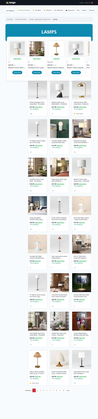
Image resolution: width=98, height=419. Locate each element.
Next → (69, 374)
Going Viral (70, 10)
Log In (81, 3)
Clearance (48, 10)
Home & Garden (21, 19)
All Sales (10, 19)
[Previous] (9, 59)
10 (63, 374)
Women (84, 10)
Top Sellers (37, 10)
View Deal (17, 72)
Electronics (92, 10)
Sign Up (88, 3)
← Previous (27, 374)
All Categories (10, 11)
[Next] (89, 59)
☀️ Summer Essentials (23, 10)
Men (78, 10)
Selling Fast (58, 10)
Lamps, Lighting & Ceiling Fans (40, 19)
